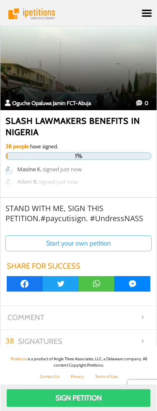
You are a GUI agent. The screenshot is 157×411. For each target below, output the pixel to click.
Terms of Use (106, 376)
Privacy (77, 376)
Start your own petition (78, 243)
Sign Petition (78, 398)
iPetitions (78, 13)
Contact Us (49, 376)
